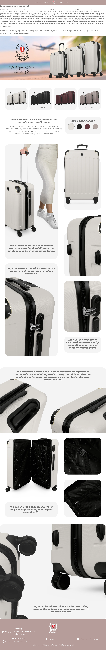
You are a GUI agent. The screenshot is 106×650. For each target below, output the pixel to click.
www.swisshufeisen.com (91, 30)
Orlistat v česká (77, 30)
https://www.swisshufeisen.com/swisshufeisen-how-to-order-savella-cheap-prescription (40, 31)
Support (67, 2)
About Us (60, 2)
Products (45, 2)
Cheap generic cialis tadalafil (8, 30)
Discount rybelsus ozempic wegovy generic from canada (55, 30)
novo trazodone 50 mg (34, 23)
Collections (38, 2)
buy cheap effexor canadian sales (28, 30)
